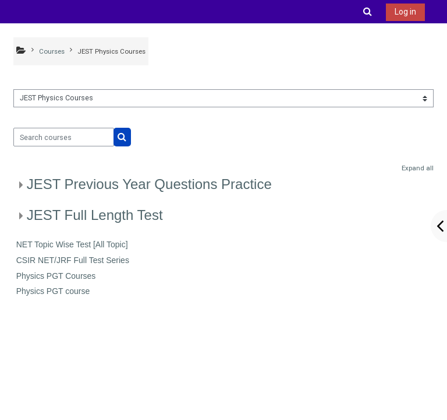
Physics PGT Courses (56, 276)
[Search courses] (63, 137)
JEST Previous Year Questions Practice (149, 184)
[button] (367, 12)
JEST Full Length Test (95, 215)
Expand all (418, 168)
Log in (405, 11)
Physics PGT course (53, 291)
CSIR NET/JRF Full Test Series (72, 260)
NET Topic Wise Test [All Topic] (72, 244)
